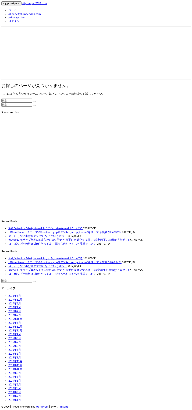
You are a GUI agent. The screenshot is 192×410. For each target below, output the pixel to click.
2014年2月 (14, 396)
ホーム (12, 10)
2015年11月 (15, 330)
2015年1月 (14, 357)
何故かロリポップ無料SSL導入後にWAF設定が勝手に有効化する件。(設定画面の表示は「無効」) (68, 239)
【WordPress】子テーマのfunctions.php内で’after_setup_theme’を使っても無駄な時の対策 (65, 232)
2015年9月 (14, 334)
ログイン (14, 21)
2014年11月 (15, 365)
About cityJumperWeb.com (24, 14)
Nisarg (64, 406)
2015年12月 (15, 326)
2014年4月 (14, 388)
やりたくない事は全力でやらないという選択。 (37, 236)
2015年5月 (14, 349)
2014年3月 (14, 392)
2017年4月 (14, 311)
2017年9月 (14, 303)
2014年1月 (14, 400)
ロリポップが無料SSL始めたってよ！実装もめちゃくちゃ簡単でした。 (52, 243)
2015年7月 (14, 342)
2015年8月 (14, 338)
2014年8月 (14, 373)
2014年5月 (14, 384)
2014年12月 (15, 361)
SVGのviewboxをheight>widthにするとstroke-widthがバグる (45, 228)
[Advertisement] (96, 142)
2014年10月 (15, 369)
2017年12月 (15, 299)
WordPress (42, 406)
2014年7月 (14, 376)
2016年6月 (14, 322)
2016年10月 (15, 319)
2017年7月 (14, 307)
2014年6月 (14, 380)
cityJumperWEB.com (34, 3)
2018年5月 (14, 295)
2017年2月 (14, 315)
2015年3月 (14, 353)
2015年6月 (14, 346)
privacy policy (16, 17)
